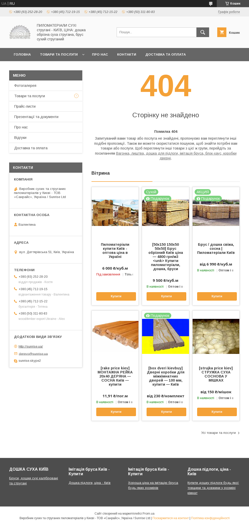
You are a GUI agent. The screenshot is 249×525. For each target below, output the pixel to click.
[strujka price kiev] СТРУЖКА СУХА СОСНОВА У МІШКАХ (216, 374)
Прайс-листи (25, 106)
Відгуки (20, 138)
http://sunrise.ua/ (31, 346)
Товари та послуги (59, 54)
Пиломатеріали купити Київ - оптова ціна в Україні (115, 250)
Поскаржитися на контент (170, 518)
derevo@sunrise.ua (33, 353)
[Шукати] (202, 32)
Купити (116, 296)
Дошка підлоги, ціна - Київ (90, 483)
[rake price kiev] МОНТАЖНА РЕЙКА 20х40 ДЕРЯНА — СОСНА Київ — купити (115, 376)
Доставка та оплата (165, 54)
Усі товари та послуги (218, 433)
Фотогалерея (25, 86)
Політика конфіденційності (210, 518)
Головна (22, 54)
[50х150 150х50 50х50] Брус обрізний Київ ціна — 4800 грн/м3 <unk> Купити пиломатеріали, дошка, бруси (165, 256)
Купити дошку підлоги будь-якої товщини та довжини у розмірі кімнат (213, 488)
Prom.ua (148, 513)
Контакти (126, 54)
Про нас (100, 54)
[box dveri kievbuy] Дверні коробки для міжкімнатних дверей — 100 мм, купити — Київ (165, 376)
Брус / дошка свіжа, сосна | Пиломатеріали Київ (216, 248)
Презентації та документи (36, 117)
